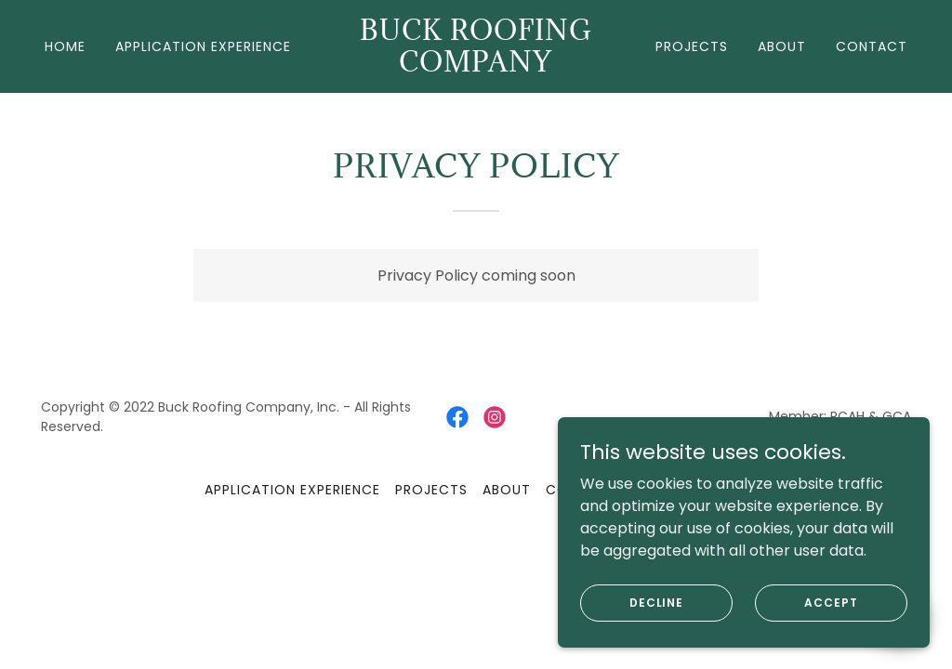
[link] (475, 66)
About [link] (782, 46)
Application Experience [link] (203, 46)
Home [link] (65, 46)
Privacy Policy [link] (689, 489)
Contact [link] (871, 46)
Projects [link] (691, 46)
